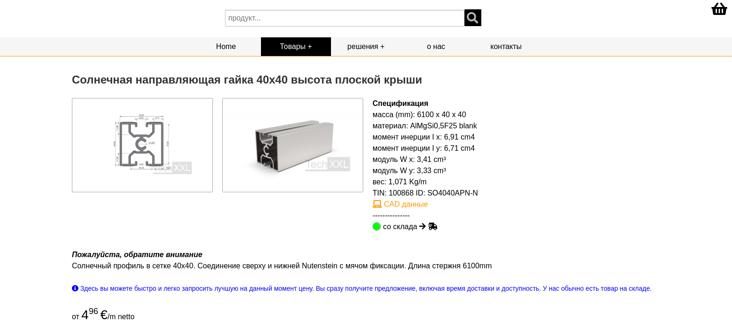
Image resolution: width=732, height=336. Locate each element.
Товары (293, 46)
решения (362, 46)
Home (226, 46)
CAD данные (400, 204)
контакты (506, 46)
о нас (436, 46)
